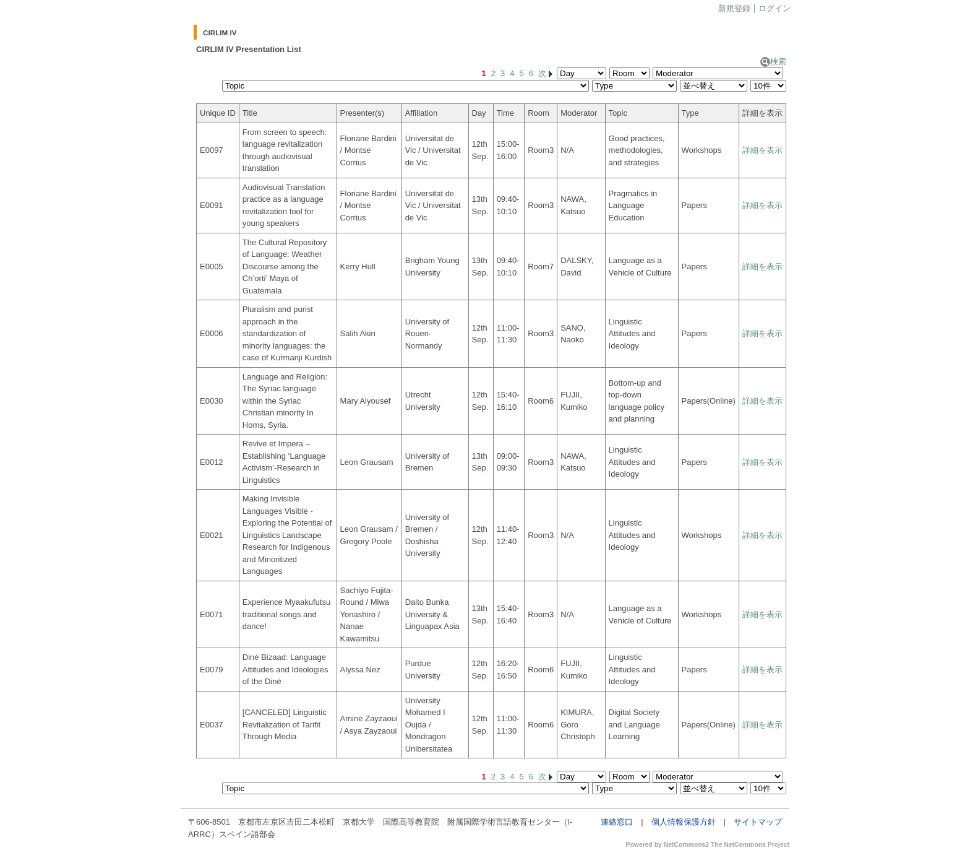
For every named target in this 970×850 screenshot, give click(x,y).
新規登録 (734, 8)
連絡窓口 (617, 821)
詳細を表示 (762, 150)
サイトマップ (758, 821)
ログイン (774, 8)
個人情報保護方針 (683, 821)
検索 (773, 61)
